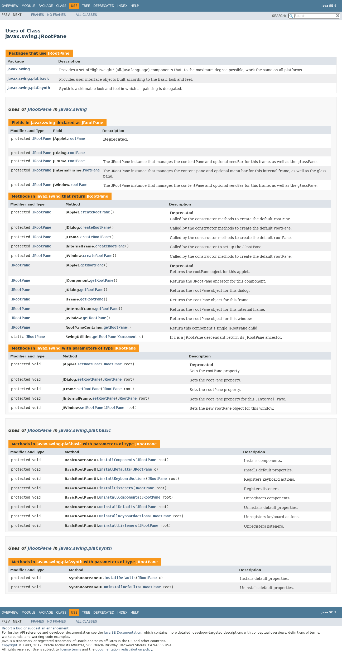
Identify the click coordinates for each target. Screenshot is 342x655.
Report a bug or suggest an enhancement (35, 628)
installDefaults (115, 469)
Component (127, 336)
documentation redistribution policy (123, 649)
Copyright (9, 645)
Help (135, 6)
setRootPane (89, 364)
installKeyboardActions (122, 478)
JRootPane (59, 53)
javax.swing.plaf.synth (28, 88)
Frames (37, 15)
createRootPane (95, 212)
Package (45, 6)
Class (61, 6)
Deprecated (103, 6)
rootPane (76, 138)
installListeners (116, 488)
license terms (70, 649)
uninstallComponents (119, 497)
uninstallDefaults (117, 507)
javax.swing (18, 69)
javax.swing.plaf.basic (28, 78)
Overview (10, 6)
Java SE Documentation (122, 632)
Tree (86, 6)
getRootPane (92, 265)
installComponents (117, 460)
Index (122, 6)
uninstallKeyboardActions (124, 516)
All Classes (86, 15)
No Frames (56, 15)
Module (28, 6)
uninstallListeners (118, 525)
